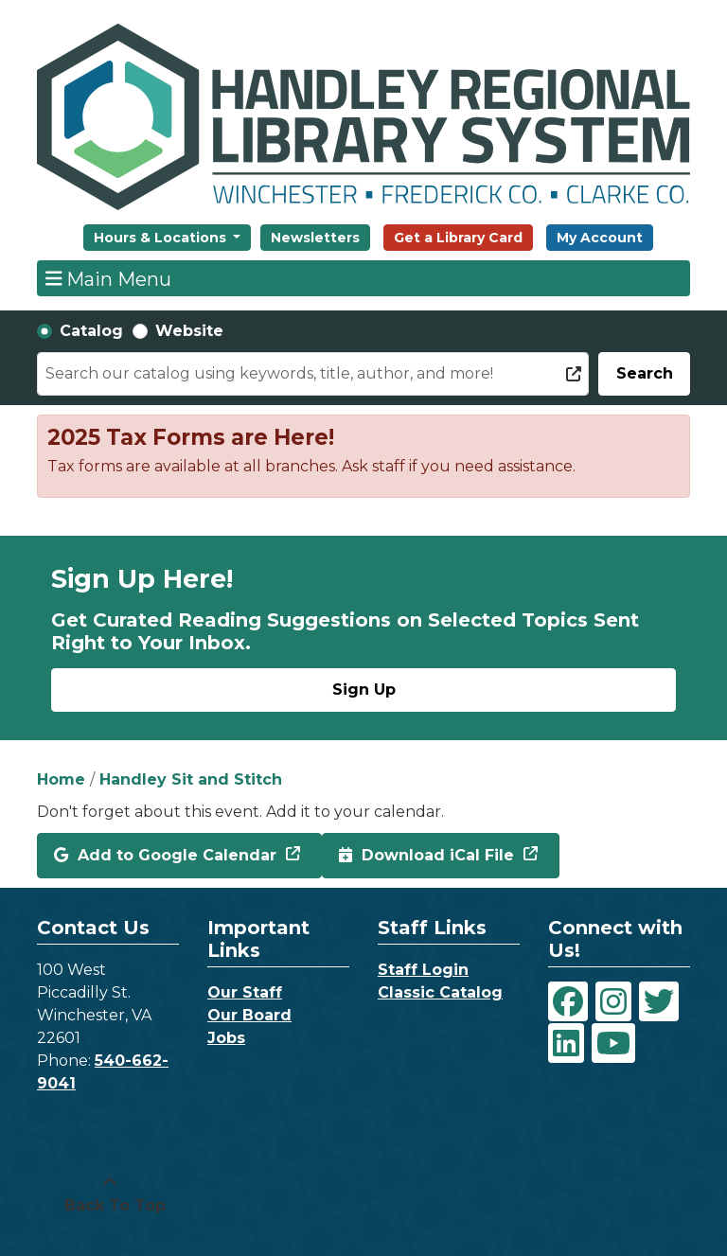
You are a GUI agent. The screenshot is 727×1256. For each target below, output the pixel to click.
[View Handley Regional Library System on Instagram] (613, 1001)
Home (61, 779)
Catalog (91, 331)
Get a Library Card (458, 237)
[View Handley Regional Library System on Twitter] (659, 1001)
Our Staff (244, 992)
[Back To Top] (110, 1194)
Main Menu (108, 278)
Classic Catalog (440, 992)
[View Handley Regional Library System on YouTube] (613, 1043)
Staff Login (423, 970)
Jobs (226, 1038)
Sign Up (364, 690)
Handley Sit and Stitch (190, 779)
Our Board (249, 1015)
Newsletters (315, 237)
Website (189, 331)
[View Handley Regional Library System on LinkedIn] (566, 1043)
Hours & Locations (162, 237)
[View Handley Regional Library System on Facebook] (568, 1001)
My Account (600, 237)
